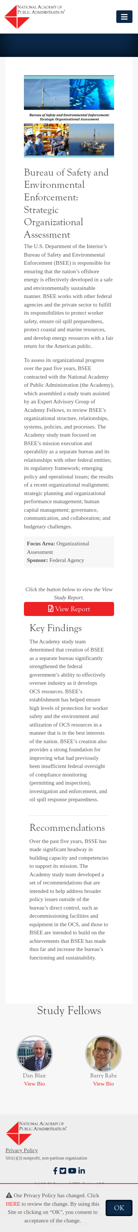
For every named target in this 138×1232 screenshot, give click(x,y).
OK (119, 1208)
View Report (69, 609)
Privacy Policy (22, 1150)
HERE (13, 1204)
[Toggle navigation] (124, 16)
